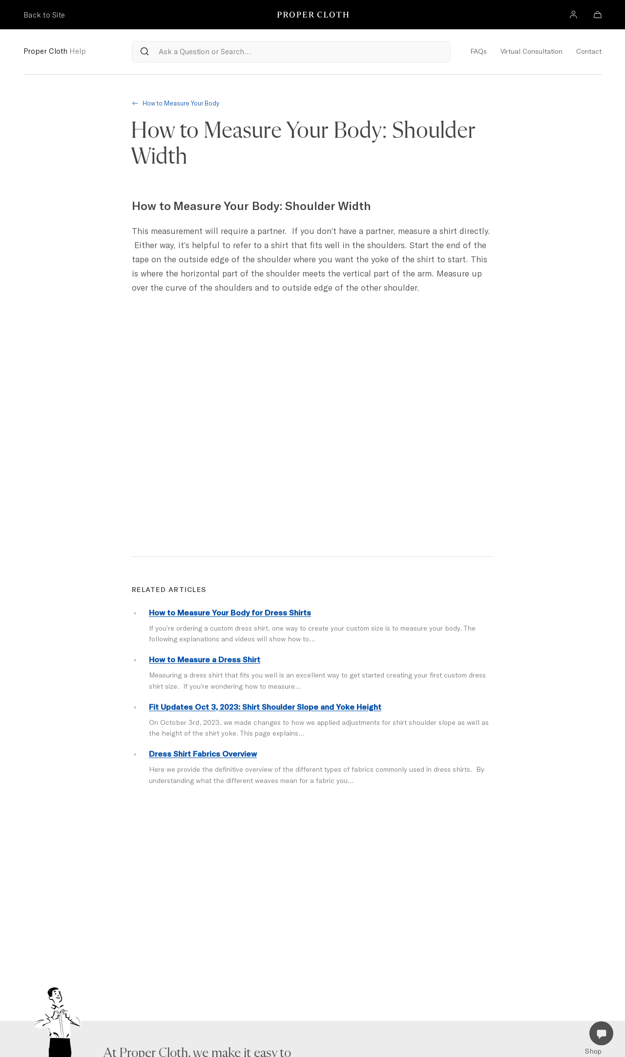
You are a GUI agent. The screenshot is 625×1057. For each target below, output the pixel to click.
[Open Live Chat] (601, 1033)
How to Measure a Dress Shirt (204, 659)
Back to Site (44, 15)
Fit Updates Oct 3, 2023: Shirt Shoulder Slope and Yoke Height (265, 707)
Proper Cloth (54, 51)
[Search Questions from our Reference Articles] (291, 52)
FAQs (478, 51)
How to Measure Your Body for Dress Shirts (230, 612)
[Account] (573, 16)
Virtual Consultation (531, 51)
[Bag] (597, 16)
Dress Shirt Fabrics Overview (203, 754)
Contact (589, 51)
